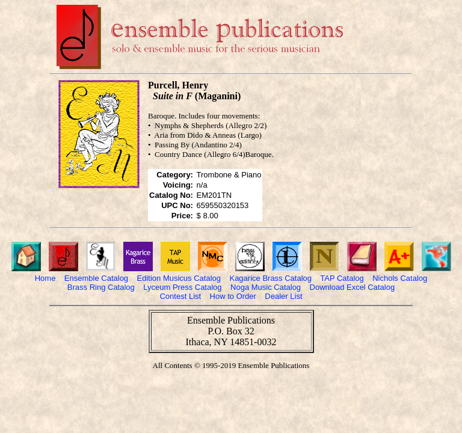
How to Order (233, 296)
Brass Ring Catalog (101, 287)
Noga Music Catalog (265, 287)
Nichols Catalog (399, 278)
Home (45, 278)
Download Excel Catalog (352, 287)
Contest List (180, 296)
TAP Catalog (342, 278)
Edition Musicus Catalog (179, 278)
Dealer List (283, 296)
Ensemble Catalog (96, 278)
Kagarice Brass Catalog (270, 278)
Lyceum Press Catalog (182, 287)
